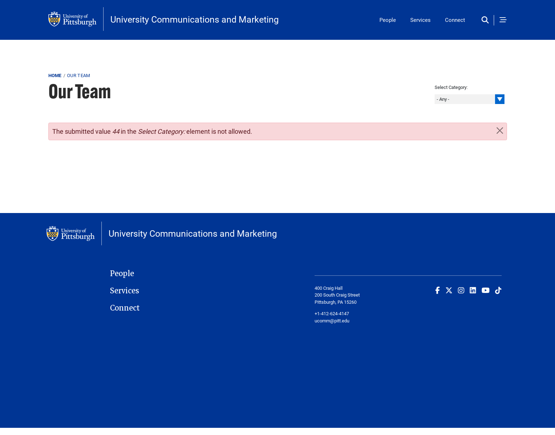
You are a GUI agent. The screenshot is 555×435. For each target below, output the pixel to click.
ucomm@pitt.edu (332, 320)
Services (420, 19)
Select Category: (451, 87)
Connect (455, 19)
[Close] (500, 130)
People (387, 19)
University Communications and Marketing (194, 19)
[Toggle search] (486, 20)
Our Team (78, 75)
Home (55, 75)
